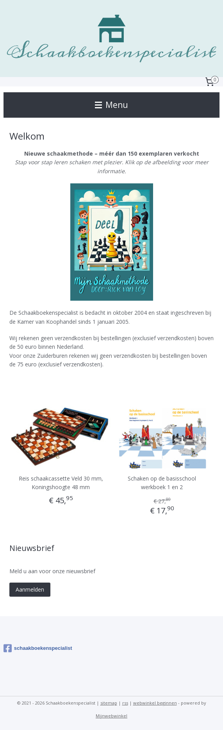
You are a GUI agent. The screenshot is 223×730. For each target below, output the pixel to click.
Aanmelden (30, 589)
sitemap (108, 703)
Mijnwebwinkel (111, 716)
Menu (111, 104)
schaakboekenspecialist (38, 648)
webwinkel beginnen (155, 703)
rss (125, 703)
